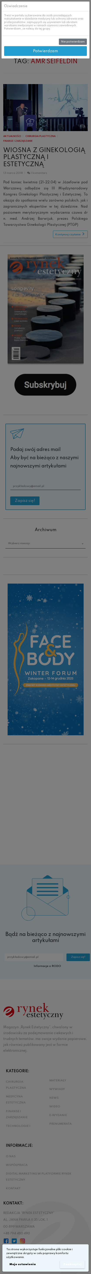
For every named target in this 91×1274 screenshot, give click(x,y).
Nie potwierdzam (73, 41)
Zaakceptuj (72, 1264)
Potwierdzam (45, 51)
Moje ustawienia (22, 1264)
